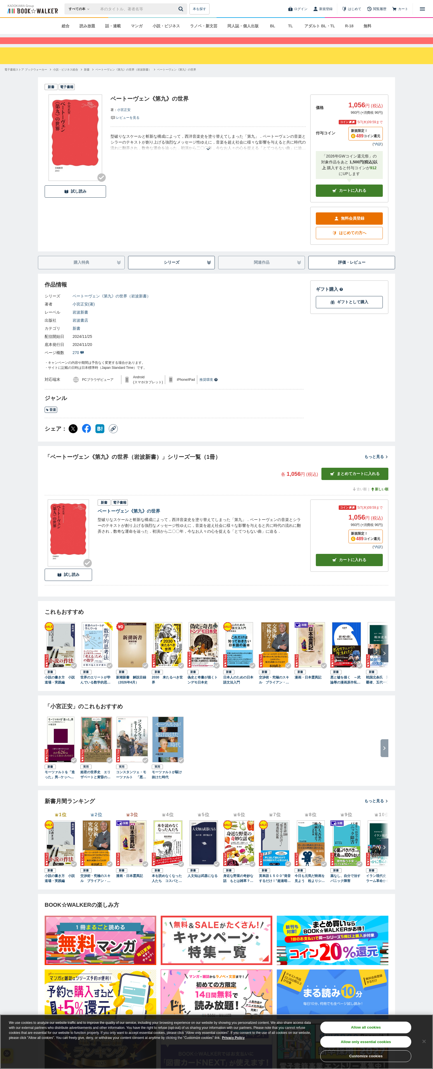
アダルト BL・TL (319, 26)
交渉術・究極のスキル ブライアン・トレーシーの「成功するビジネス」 (274, 690)
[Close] (424, 1041)
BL (272, 26)
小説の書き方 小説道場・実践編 (60, 689)
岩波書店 (80, 330)
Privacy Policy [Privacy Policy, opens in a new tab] (233, 1038)
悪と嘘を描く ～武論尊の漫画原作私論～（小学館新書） (345, 690)
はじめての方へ (349, 243)
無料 (367, 26)
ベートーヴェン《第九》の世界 (129, 521)
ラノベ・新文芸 (203, 26)
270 (78, 362)
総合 (65, 26)
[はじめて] (351, 8)
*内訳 (378, 154)
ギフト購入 (329, 299)
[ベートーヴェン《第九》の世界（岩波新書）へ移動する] (123, 79)
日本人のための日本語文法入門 (238, 689)
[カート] (400, 8)
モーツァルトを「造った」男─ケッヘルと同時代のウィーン (60, 785)
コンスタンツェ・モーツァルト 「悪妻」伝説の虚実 (131, 785)
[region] (216, 1041)
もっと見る (376, 466)
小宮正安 (124, 120)
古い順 (359, 499)
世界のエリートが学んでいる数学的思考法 (95, 690)
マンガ (137, 26)
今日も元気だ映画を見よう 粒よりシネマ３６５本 (310, 888)
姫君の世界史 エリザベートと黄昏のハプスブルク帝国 (95, 785)
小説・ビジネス (166, 26)
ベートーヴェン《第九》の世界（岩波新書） (112, 306)
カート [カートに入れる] (349, 570)
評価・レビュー (351, 272)
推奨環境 (208, 390)
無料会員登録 (349, 228)
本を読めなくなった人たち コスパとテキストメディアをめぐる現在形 (167, 888)
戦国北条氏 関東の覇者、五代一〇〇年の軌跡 (381, 690)
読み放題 (87, 26)
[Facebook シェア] (86, 439)
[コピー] (113, 439)
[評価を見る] (124, 127)
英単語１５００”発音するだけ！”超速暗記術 (275, 888)
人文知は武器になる (202, 886)
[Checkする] (101, 187)
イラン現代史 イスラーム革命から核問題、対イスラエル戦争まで (381, 888)
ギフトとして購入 (349, 312)
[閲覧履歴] (377, 8)
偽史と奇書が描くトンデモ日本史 (202, 689)
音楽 (51, 420)
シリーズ (187, 272)
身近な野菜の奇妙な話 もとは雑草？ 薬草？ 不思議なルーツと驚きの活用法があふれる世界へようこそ (238, 888)
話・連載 (113, 26)
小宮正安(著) (84, 314)
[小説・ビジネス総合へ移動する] (65, 79)
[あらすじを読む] (208, 152)
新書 (76, 338)
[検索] (181, 9)
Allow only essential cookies (366, 1042)
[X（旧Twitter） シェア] (73, 439)
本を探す (199, 9)
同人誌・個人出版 (243, 26)
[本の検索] (81, 9)
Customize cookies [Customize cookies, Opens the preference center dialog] (366, 1056)
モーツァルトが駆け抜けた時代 (167, 784)
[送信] (181, 9)
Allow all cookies (366, 1027)
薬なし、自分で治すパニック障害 (345, 888)
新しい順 (379, 499)
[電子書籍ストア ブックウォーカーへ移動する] (25, 79)
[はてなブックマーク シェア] (100, 439)
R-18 (349, 26)
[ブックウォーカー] (32, 8)
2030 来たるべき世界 (167, 689)
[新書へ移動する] (87, 79)
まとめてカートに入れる (355, 483)
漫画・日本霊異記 (308, 687)
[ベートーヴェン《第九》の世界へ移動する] (176, 79)
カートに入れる (349, 200)
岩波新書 (80, 322)
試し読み (75, 201)
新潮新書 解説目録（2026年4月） (131, 689)
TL (290, 26)
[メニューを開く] (422, 9)
